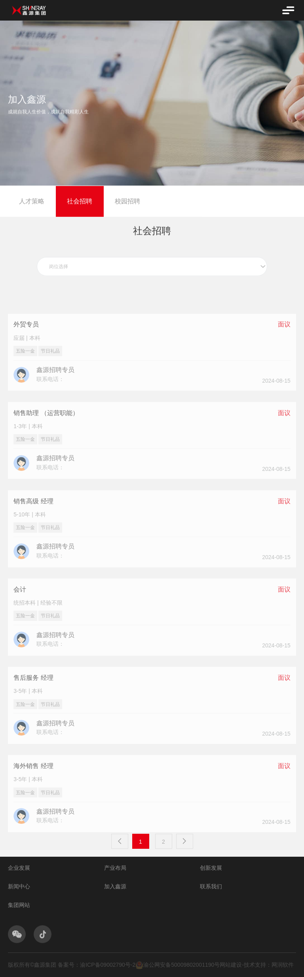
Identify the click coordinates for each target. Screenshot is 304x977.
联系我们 (211, 886)
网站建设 (231, 965)
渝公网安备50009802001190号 (177, 965)
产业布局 (115, 868)
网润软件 (283, 965)
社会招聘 (79, 202)
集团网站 (19, 905)
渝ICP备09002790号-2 (107, 965)
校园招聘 (127, 202)
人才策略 (31, 202)
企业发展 (19, 868)
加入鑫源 (115, 886)
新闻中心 (19, 886)
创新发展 (211, 868)
